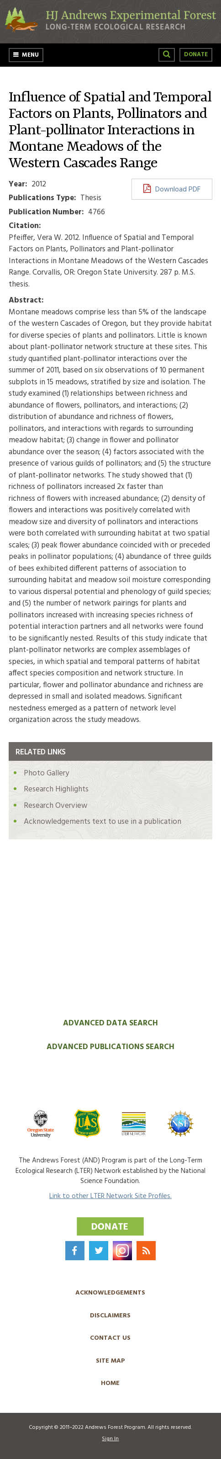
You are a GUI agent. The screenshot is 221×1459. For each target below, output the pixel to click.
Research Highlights (56, 789)
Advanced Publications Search (110, 1047)
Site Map (110, 1361)
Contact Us (110, 1338)
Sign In (110, 1438)
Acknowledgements (110, 1293)
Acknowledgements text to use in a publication (102, 822)
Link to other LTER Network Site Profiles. (110, 1196)
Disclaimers (110, 1315)
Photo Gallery (46, 773)
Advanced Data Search (110, 1023)
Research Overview (55, 806)
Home (110, 1383)
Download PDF (177, 190)
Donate (196, 54)
